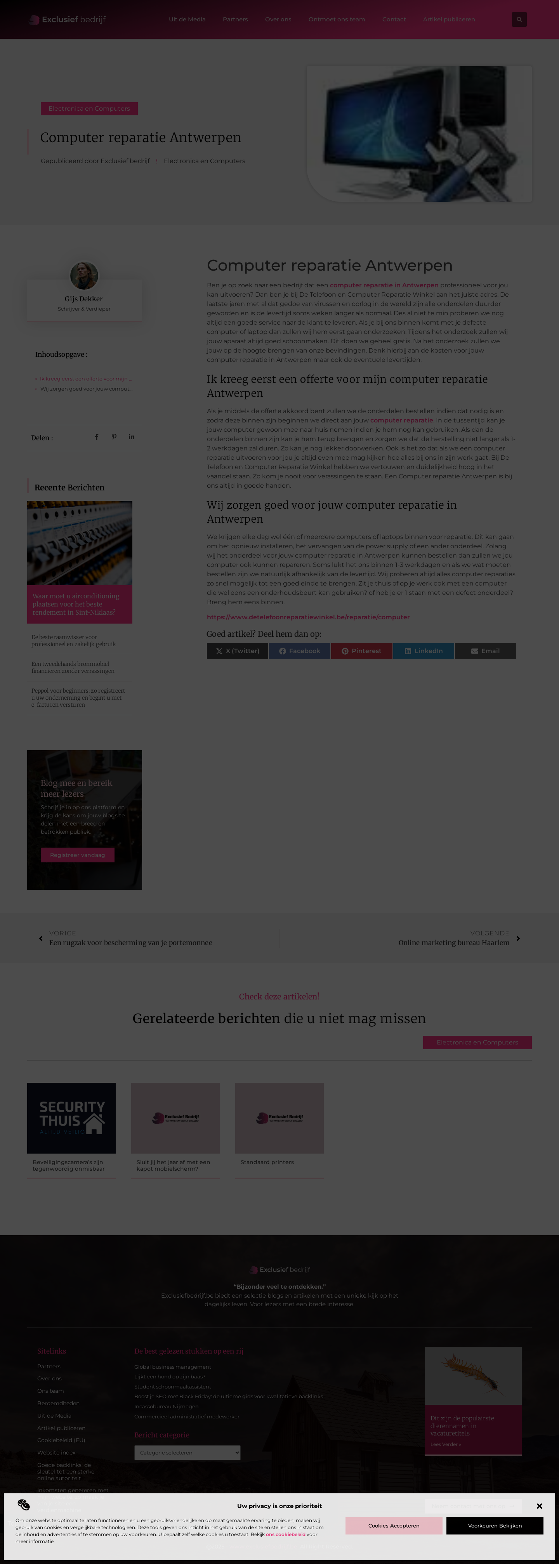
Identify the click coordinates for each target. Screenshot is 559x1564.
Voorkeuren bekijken (495, 1525)
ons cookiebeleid (286, 1534)
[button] (539, 1506)
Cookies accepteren (394, 1525)
